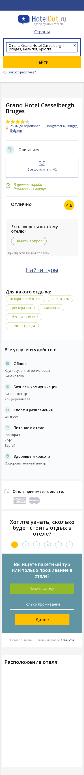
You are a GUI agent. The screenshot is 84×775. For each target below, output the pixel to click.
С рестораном (20, 308)
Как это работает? (22, 72)
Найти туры (42, 270)
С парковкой (50, 308)
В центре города (22, 326)
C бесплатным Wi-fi (24, 317)
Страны (42, 31)
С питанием (60, 299)
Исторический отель (25, 299)
